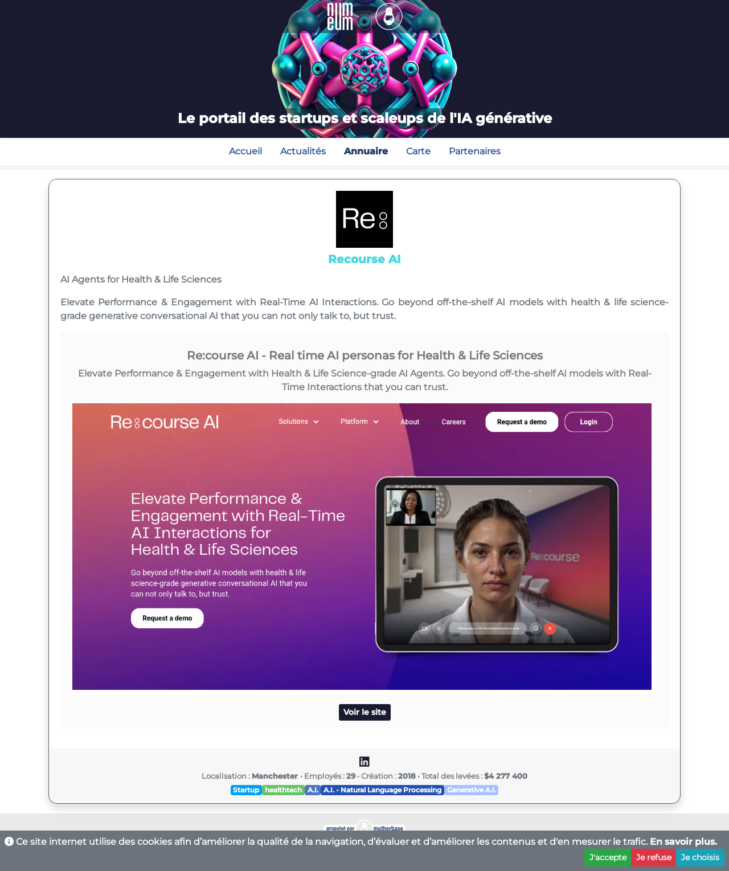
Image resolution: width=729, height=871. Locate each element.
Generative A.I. (471, 790)
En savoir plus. (683, 841)
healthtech (283, 790)
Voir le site (364, 712)
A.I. (313, 790)
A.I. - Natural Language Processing (382, 790)
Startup (246, 790)
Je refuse (653, 857)
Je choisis (700, 857)
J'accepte (607, 857)
